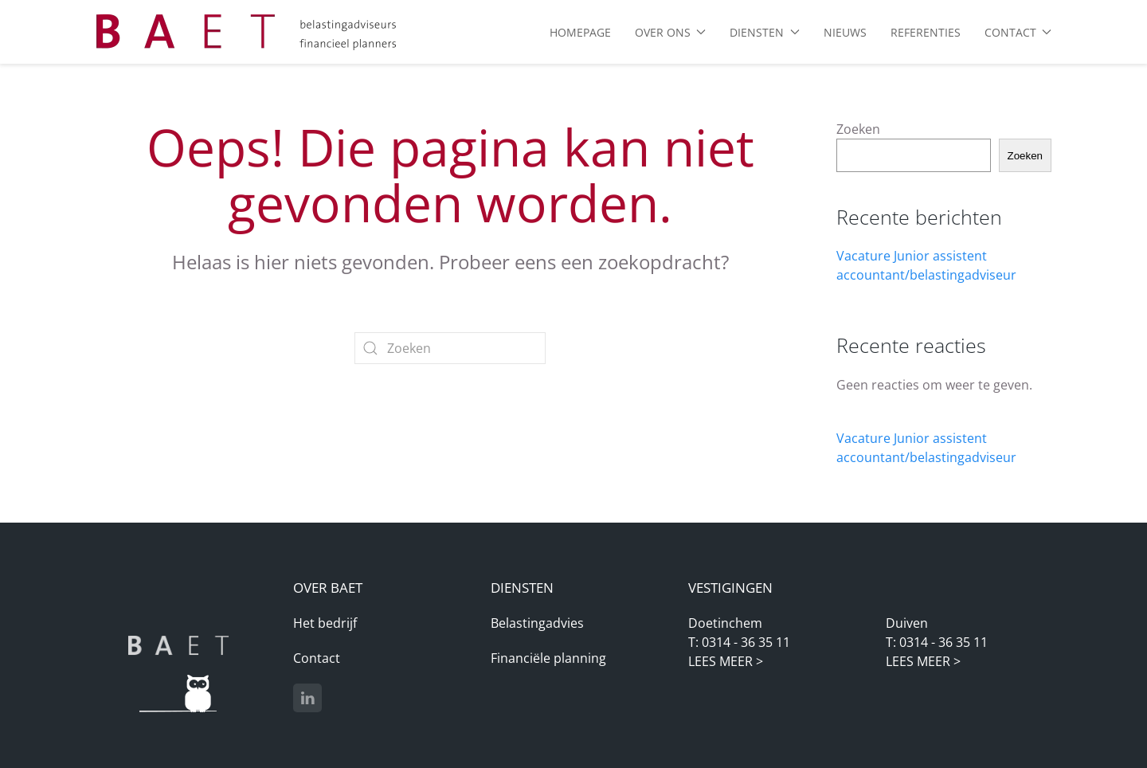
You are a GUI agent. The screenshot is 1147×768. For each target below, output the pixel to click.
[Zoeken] (450, 348)
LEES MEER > (725, 661)
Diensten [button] (765, 32)
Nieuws (845, 32)
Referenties (926, 32)
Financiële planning (548, 658)
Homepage (580, 32)
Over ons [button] (671, 32)
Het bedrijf (325, 623)
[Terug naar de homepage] (247, 32)
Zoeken (858, 129)
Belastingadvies (537, 623)
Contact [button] (1018, 32)
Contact (316, 658)
